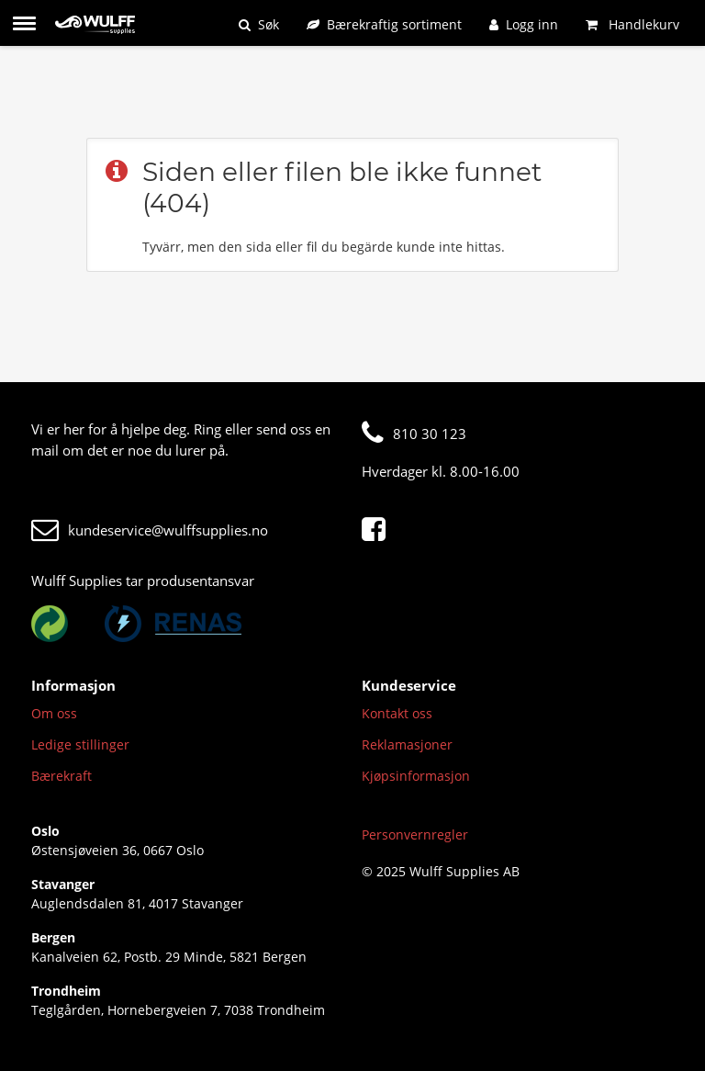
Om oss (54, 713)
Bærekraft (61, 775)
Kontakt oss (397, 713)
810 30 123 (414, 433)
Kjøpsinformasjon (416, 775)
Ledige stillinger (80, 744)
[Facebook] (378, 530)
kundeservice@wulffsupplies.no (149, 530)
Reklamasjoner (407, 744)
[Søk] (259, 24)
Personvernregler (415, 834)
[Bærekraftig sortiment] (384, 24)
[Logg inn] (524, 24)
